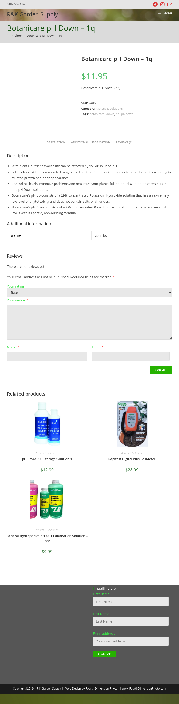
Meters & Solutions (109, 108)
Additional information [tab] (90, 142)
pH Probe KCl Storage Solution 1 (47, 459)
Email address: (104, 633)
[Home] (8, 35)
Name (13, 347)
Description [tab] (56, 142)
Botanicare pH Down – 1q (44, 35)
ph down (127, 114)
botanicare (97, 114)
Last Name (101, 613)
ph (118, 114)
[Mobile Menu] (163, 13)
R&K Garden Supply (32, 14)
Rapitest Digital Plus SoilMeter (132, 459)
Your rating (17, 286)
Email (97, 347)
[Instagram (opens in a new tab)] (162, 4)
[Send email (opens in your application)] (169, 4)
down (110, 114)
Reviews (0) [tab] (124, 142)
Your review (17, 300)
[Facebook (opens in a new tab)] (155, 4)
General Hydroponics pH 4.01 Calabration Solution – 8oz (47, 538)
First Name (101, 594)
